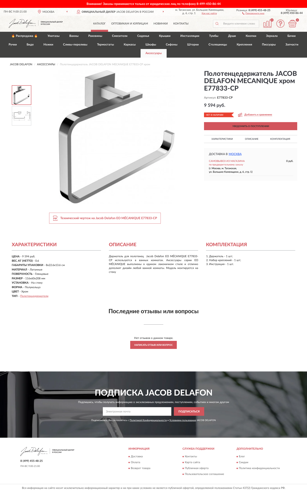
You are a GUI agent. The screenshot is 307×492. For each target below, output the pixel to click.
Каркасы (130, 44)
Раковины (95, 35)
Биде (30, 44)
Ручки (13, 44)
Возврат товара (140, 468)
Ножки (48, 44)
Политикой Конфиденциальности (148, 420)
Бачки (291, 35)
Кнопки (251, 35)
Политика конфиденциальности (259, 468)
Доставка (137, 456)
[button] (253, 13)
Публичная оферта (197, 468)
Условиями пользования (182, 420)
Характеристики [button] (222, 139)
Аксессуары (153, 53)
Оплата (135, 462)
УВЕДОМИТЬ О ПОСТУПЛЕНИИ (250, 126)
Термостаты (105, 44)
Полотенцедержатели (34, 296)
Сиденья (143, 35)
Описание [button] (251, 139)
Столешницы (218, 44)
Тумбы (213, 35)
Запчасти (291, 44)
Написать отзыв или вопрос (153, 345)
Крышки (165, 35)
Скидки (243, 462)
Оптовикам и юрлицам (129, 23)
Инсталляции (189, 35)
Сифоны (171, 44)
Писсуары (269, 44)
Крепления (244, 44)
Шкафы (150, 44)
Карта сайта (192, 462)
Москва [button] (235, 154)
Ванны (74, 35)
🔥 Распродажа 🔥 (24, 35)
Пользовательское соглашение (204, 474)
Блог (242, 456)
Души (232, 35)
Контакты (181, 23)
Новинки (161, 23)
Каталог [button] (99, 23)
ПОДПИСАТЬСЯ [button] (189, 411)
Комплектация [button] (280, 139)
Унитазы (54, 35)
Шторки (193, 44)
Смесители (119, 35)
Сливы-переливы (75, 44)
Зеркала (272, 35)
